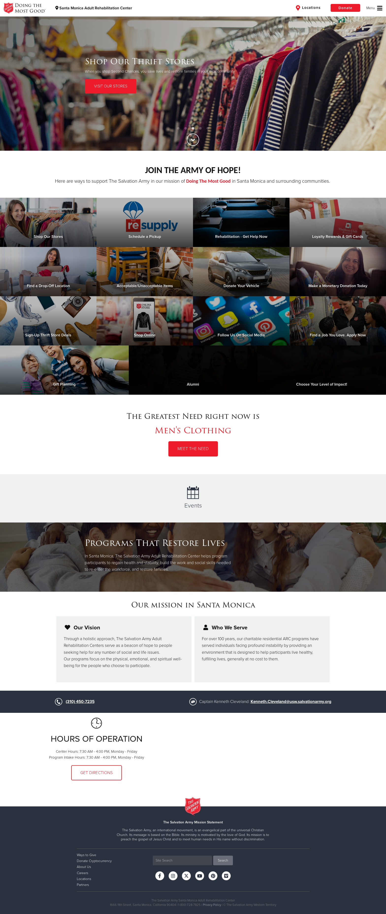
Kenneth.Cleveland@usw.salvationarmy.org (291, 701)
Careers (82, 873)
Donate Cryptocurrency (94, 861)
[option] (193, 75)
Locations (308, 8)
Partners (83, 885)
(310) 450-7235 (80, 701)
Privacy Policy (212, 905)
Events (193, 497)
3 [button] (193, 128)
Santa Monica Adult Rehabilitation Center (93, 8)
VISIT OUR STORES (110, 86)
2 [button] (185, 128)
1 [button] (178, 128)
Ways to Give (86, 855)
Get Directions (96, 772)
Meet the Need (193, 448)
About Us (84, 867)
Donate (345, 8)
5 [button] (207, 128)
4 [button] (200, 128)
